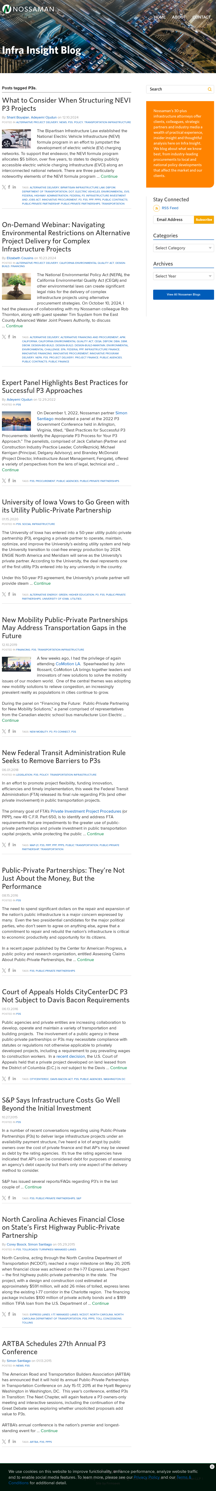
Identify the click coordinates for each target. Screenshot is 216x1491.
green (63, 595)
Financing (18, 266)
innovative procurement (59, 199)
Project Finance (86, 357)
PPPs (98, 199)
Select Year (165, 276)
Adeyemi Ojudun (44, 117)
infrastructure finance (102, 349)
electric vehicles (87, 191)
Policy (78, 122)
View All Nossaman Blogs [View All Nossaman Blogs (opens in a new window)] (183, 294)
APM (122, 337)
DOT (71, 191)
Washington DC (114, 1079)
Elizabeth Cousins (20, 258)
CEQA (98, 341)
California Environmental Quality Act (86, 263)
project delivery (61, 357)
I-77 (53, 1314)
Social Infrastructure (38, 524)
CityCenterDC (39, 1079)
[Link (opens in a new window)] (31, 9)
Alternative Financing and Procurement (89, 337)
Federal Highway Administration (45, 195)
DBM (124, 341)
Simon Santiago (40, 1244)
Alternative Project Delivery (37, 122)
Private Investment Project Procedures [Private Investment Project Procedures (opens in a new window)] (86, 811)
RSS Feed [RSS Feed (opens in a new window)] (165, 208)
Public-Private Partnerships (80, 204)
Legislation (24, 775)
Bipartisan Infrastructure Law (82, 187)
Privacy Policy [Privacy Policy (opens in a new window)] (147, 1477)
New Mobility (39, 732)
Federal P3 (77, 195)
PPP (91, 199)
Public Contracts (114, 199)
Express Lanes (40, 1314)
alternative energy (43, 595)
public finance (59, 361)
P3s (70, 122)
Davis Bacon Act (61, 1079)
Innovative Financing (37, 353)
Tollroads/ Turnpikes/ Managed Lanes (49, 1249)
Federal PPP (75, 349)
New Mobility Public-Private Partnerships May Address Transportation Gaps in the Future (65, 628)
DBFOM (110, 187)
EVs (126, 191)
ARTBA (34, 1442)
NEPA (38, 357)
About (179, 17)
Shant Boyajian (18, 117)
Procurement (45, 481)
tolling (27, 1322)
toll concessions (108, 1318)
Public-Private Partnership (41, 204)
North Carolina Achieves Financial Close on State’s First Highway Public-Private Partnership (63, 1228)
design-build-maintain (90, 345)
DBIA (117, 341)
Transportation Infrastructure (107, 122)
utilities (75, 599)
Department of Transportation (44, 191)
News (63, 122)
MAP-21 (34, 845)
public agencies (111, 357)
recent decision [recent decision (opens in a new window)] (70, 1056)
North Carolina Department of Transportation (73, 1316)
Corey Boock (16, 1244)
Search (156, 89)
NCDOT (84, 1314)
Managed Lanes (67, 1314)
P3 (80, 199)
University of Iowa (55, 599)
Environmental (112, 191)
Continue (109, 176)
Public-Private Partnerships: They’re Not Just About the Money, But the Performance (63, 878)
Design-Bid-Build (42, 345)
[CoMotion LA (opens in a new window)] (68, 664)
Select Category (170, 248)
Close (212, 1466)
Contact (201, 17)
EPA (63, 349)
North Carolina (101, 1314)
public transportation (82, 845)
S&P (78, 1198)
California (29, 341)
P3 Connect (62, 732)
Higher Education (81, 595)
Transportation (113, 204)
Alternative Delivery (44, 187)
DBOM (26, 345)
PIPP (48, 845)
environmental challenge (41, 349)
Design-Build (64, 345)
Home (160, 17)
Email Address (170, 219)
